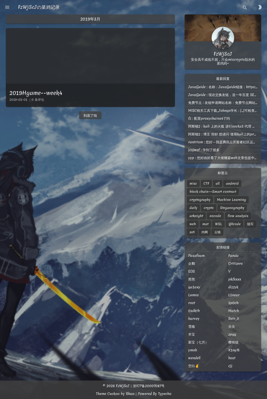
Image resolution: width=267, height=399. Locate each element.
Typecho (164, 393)
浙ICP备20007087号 (149, 385)
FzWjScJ (122, 385)
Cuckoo (113, 393)
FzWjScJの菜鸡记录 (39, 7)
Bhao (130, 393)
